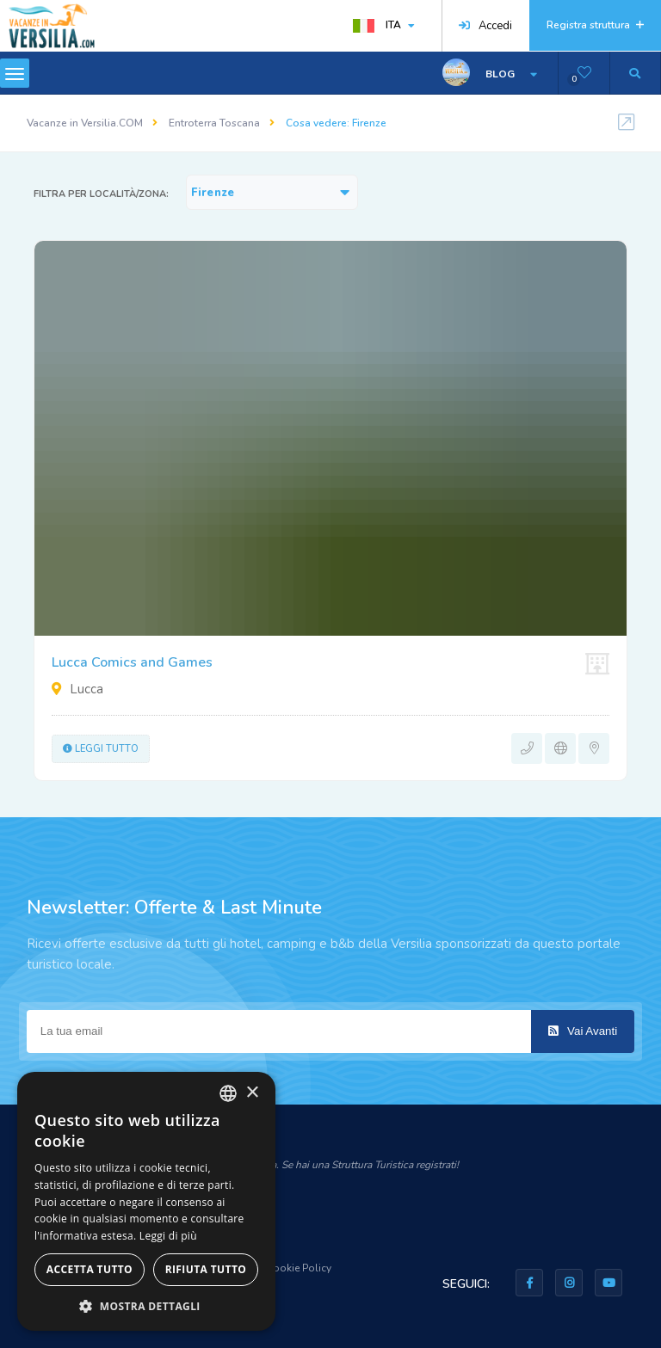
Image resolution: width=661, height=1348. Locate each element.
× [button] (251, 1092)
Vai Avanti (582, 1031)
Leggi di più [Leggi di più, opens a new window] (168, 1235)
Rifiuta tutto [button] (206, 1269)
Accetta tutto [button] (89, 1269)
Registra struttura (595, 25)
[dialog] (146, 1201)
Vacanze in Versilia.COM (85, 123)
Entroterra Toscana (214, 123)
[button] (146, 1305)
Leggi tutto (101, 748)
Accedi (485, 26)
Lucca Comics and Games (132, 662)
